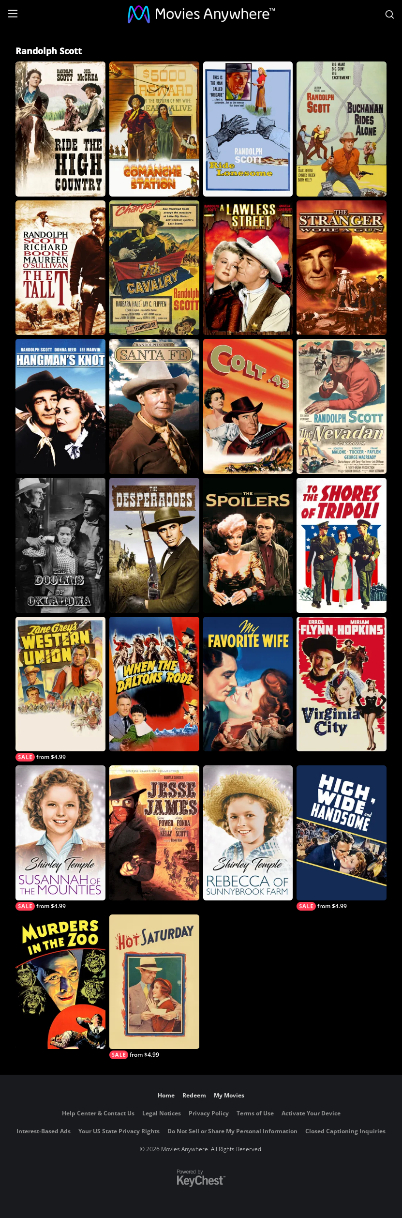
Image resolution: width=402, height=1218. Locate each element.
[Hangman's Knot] (60, 406)
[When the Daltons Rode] (154, 684)
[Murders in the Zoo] (60, 982)
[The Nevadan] (342, 406)
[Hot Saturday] (154, 987)
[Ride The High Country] (60, 129)
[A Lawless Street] (248, 267)
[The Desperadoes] (154, 545)
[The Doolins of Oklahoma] (60, 545)
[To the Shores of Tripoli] (342, 545)
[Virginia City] (342, 684)
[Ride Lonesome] (248, 129)
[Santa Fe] (154, 406)
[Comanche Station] (154, 129)
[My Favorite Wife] (248, 684)
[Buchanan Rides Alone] (342, 129)
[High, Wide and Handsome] (342, 838)
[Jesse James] (154, 832)
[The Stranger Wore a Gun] (342, 267)
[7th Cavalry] (154, 267)
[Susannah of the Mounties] (60, 838)
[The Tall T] (60, 267)
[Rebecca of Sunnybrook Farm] (248, 832)
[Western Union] (60, 689)
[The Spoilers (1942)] (248, 545)
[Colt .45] (248, 406)
